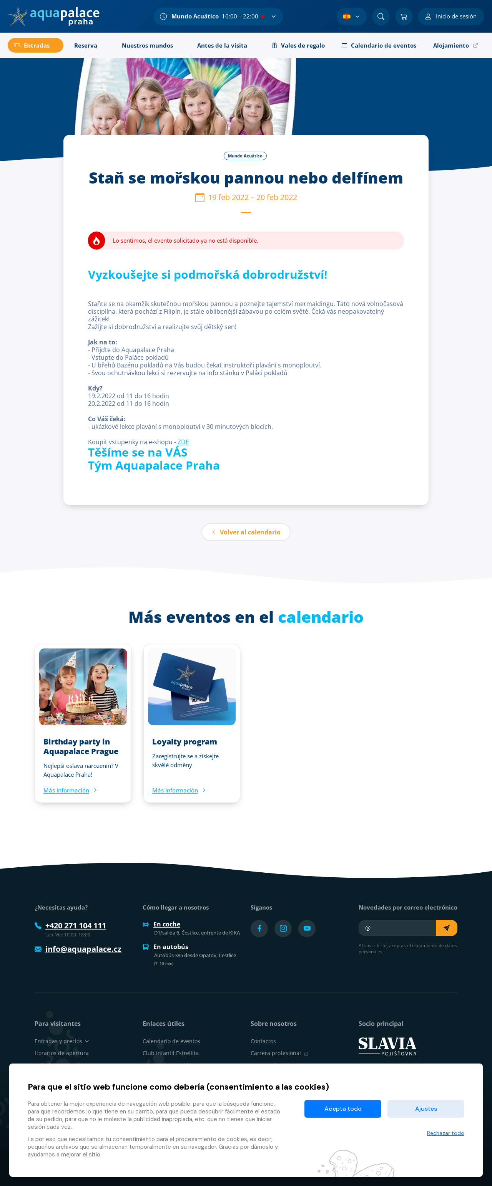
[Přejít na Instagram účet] (283, 928)
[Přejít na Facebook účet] (259, 928)
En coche (161, 924)
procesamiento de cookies (211, 1139)
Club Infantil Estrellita (171, 1053)
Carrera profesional (280, 1053)
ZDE (183, 442)
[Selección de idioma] (352, 16)
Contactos (263, 1041)
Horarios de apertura (62, 1053)
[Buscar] (381, 16)
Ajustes (426, 1109)
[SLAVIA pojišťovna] (387, 1046)
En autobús (165, 947)
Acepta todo (343, 1109)
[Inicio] (54, 16)
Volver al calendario (246, 532)
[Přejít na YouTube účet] (307, 928)
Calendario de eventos (171, 1041)
